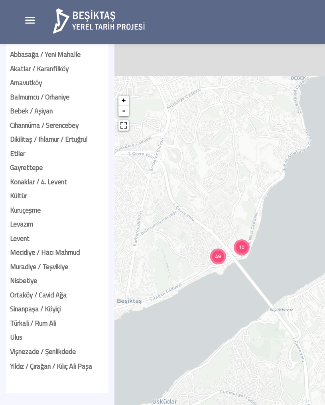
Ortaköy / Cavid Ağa (38, 295)
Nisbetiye (23, 281)
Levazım (21, 224)
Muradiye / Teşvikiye (39, 267)
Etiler (17, 154)
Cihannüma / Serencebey (44, 125)
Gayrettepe (26, 167)
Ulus (16, 337)
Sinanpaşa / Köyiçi (35, 309)
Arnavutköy (26, 83)
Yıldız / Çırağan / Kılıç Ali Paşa (51, 366)
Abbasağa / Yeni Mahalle (45, 54)
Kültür (18, 196)
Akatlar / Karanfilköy (39, 69)
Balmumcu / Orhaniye (39, 97)
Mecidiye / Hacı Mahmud (45, 252)
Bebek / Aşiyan (31, 111)
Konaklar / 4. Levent (38, 182)
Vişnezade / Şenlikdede (43, 351)
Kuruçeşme (25, 210)
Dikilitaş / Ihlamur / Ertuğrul (48, 139)
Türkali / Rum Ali (33, 323)
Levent (20, 238)
